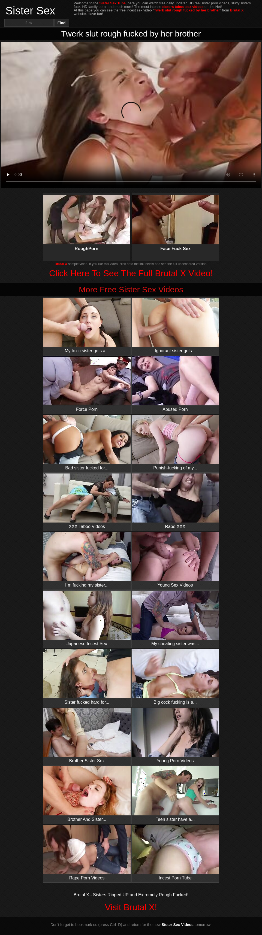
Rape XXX (175, 501)
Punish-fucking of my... (175, 442)
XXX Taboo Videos (87, 501)
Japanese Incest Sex (87, 618)
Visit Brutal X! (131, 907)
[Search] (29, 23)
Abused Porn (175, 384)
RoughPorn (86, 218)
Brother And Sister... (87, 794)
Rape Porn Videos (87, 852)
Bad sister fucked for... (87, 442)
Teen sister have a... (175, 794)
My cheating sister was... (175, 618)
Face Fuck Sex (175, 218)
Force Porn (87, 384)
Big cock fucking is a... (175, 677)
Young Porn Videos (175, 735)
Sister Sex (30, 11)
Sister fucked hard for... (87, 677)
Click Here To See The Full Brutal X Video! (131, 273)
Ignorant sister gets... (175, 325)
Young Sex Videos (175, 559)
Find (62, 23)
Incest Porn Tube (175, 852)
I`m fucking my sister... (87, 559)
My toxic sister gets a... (87, 325)
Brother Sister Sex (87, 735)
